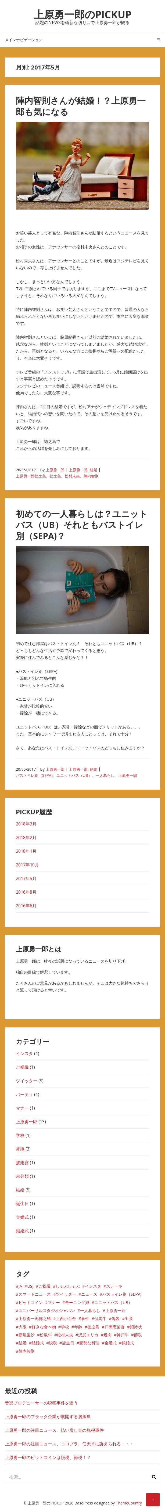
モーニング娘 (77, 1302)
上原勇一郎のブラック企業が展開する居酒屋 (48, 1416)
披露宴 (22, 1162)
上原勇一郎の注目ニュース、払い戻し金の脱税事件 (54, 1430)
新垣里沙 (27, 1334)
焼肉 (107, 1334)
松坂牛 (46, 1334)
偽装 (116, 1318)
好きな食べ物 (44, 1326)
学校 (20, 1135)
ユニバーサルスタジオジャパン (47, 1310)
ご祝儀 (22, 1067)
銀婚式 (22, 1231)
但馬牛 (100, 1318)
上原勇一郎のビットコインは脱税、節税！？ (48, 1457)
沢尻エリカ (88, 1334)
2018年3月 (26, 824)
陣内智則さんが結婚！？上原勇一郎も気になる (81, 106)
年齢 (78, 1326)
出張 (129, 1318)
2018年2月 (26, 837)
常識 (20, 1149)
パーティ (24, 1094)
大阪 (23, 1326)
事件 (85, 1318)
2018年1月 (26, 851)
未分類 (22, 1176)
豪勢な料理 (89, 1342)
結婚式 (38, 1342)
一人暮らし (105, 775)
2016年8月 (26, 892)
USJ (30, 1286)
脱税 (53, 1342)
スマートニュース (35, 1294)
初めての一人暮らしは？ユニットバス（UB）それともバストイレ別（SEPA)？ (82, 525)
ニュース (89, 1294)
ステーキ (114, 1286)
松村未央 (72, 475)
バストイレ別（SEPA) (34, 775)
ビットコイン (31, 1302)
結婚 (93, 469)
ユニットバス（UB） (74, 775)
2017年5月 (26, 878)
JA (20, 1286)
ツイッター (26, 1081)
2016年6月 (26, 906)
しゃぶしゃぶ (68, 1286)
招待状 (136, 1326)
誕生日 (22, 1203)
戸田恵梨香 (115, 1326)
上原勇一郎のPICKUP (82, 14)
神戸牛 (123, 1334)
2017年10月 (27, 865)
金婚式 (22, 1217)
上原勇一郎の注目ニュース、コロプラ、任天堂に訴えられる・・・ (69, 1444)
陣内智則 (91, 475)
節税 (138, 1334)
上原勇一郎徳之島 (31, 475)
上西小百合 (66, 1318)
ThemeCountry (129, 1503)
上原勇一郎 (55, 469)
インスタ (24, 1053)
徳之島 (55, 475)
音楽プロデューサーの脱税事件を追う (41, 1403)
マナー (22, 1108)
